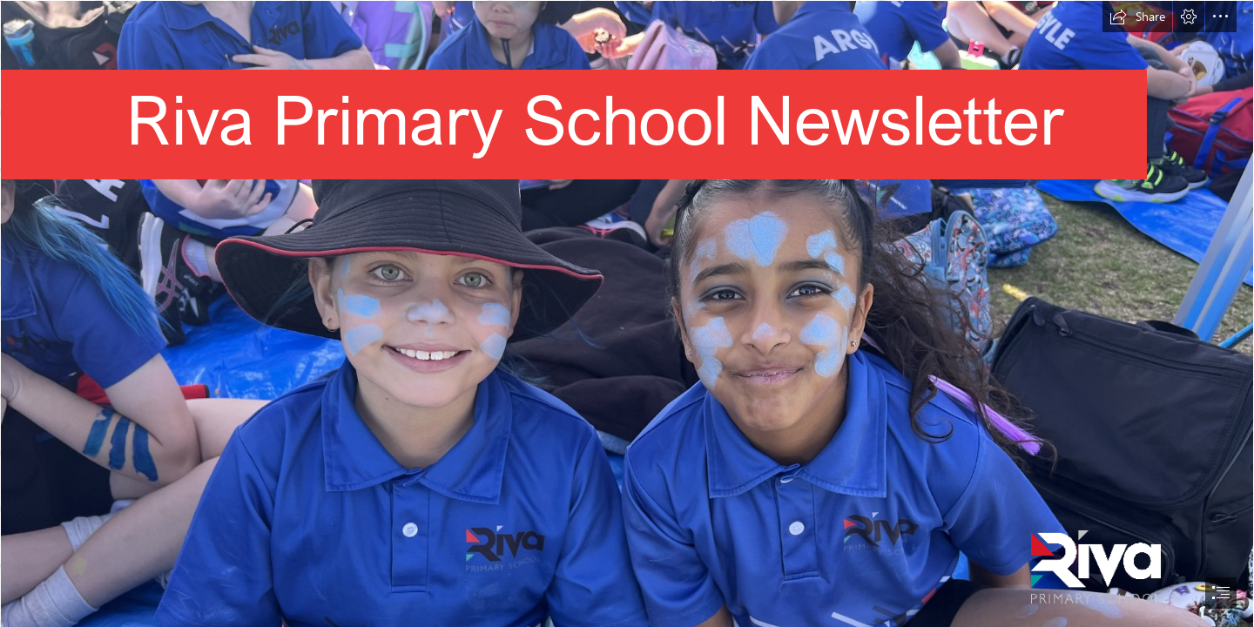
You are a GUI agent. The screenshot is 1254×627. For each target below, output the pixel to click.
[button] (1137, 16)
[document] (627, 313)
